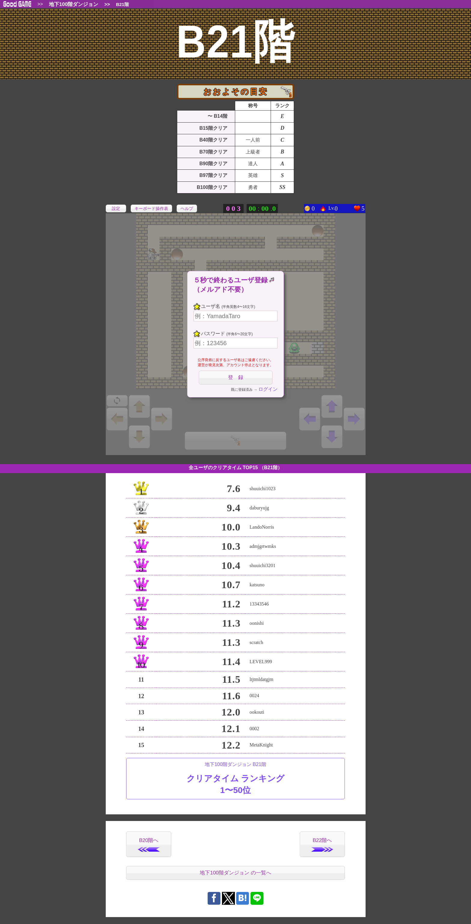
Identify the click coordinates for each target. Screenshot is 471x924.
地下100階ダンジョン (73, 4)
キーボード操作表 (151, 208)
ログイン (268, 389)
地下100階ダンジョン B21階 (235, 779)
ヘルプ (187, 208)
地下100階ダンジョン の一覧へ (235, 873)
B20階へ (149, 844)
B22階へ (322, 844)
